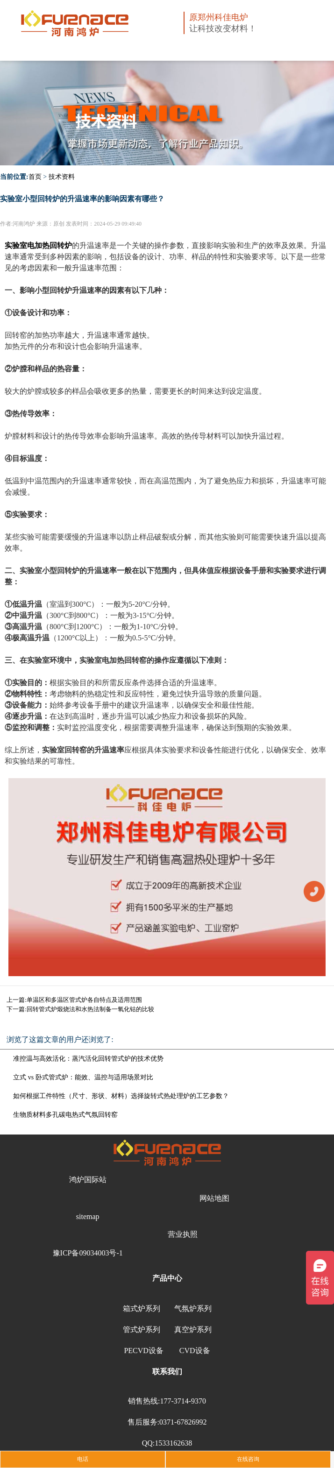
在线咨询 (248, 1459)
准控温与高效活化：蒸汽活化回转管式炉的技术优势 (88, 1058)
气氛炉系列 (193, 1308)
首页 (35, 176)
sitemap (87, 1216)
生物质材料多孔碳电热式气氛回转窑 (65, 1114)
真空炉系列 (193, 1329)
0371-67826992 (182, 1422)
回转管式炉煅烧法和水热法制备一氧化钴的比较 (90, 1009)
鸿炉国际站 (88, 1180)
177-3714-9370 (183, 1401)
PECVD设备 (143, 1351)
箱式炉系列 (141, 1308)
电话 (82, 1459)
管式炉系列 (141, 1329)
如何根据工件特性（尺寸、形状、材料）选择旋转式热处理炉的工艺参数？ (121, 1095)
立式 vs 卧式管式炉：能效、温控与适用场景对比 (83, 1077)
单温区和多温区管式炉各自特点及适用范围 (84, 999)
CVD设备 (194, 1351)
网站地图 (214, 1198)
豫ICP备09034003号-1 (88, 1253)
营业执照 (183, 1234)
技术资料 (62, 176)
